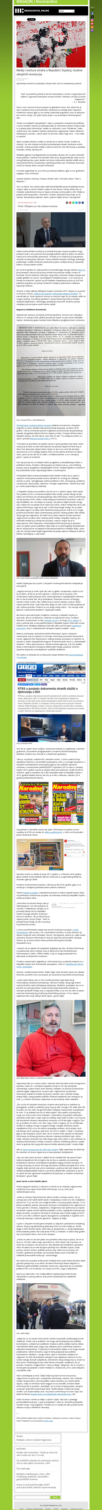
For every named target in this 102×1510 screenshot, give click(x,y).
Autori (22, 1509)
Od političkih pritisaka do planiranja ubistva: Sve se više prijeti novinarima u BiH (37, 1462)
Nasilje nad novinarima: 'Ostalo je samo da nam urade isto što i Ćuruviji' (36, 1454)
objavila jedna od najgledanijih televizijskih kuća (51, 1394)
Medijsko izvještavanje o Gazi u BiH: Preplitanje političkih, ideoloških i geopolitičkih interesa (33, 1477)
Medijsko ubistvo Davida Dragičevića (33, 1440)
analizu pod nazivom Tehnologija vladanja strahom (56, 293)
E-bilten (56, 1509)
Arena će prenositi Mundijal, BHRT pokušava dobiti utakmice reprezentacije (36, 1486)
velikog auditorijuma (53, 832)
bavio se (81, 270)
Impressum (64, 1509)
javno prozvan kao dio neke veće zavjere (40, 1149)
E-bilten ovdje (48, 1421)
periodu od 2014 (52, 620)
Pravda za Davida (30, 892)
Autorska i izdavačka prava (34, 1509)
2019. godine (72, 620)
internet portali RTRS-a (40, 438)
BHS (92, 7)
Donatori (48, 1509)
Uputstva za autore (76, 1509)
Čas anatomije (23, 1469)
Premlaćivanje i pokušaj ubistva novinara (33, 425)
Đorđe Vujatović (22, 79)
